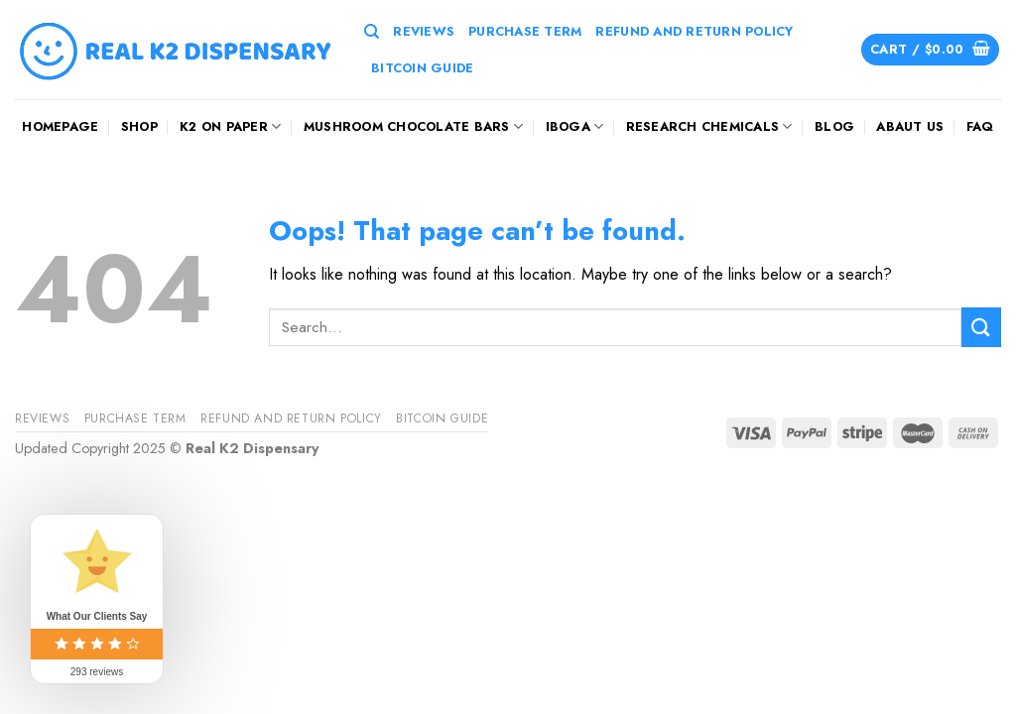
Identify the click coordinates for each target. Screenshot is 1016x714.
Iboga (575, 126)
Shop (139, 126)
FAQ (980, 126)
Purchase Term (524, 31)
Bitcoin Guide (422, 68)
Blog (834, 126)
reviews (423, 31)
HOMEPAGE (60, 126)
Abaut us (910, 126)
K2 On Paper (230, 126)
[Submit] (981, 326)
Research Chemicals (709, 126)
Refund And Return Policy (694, 31)
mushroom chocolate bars (413, 126)
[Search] (371, 32)
